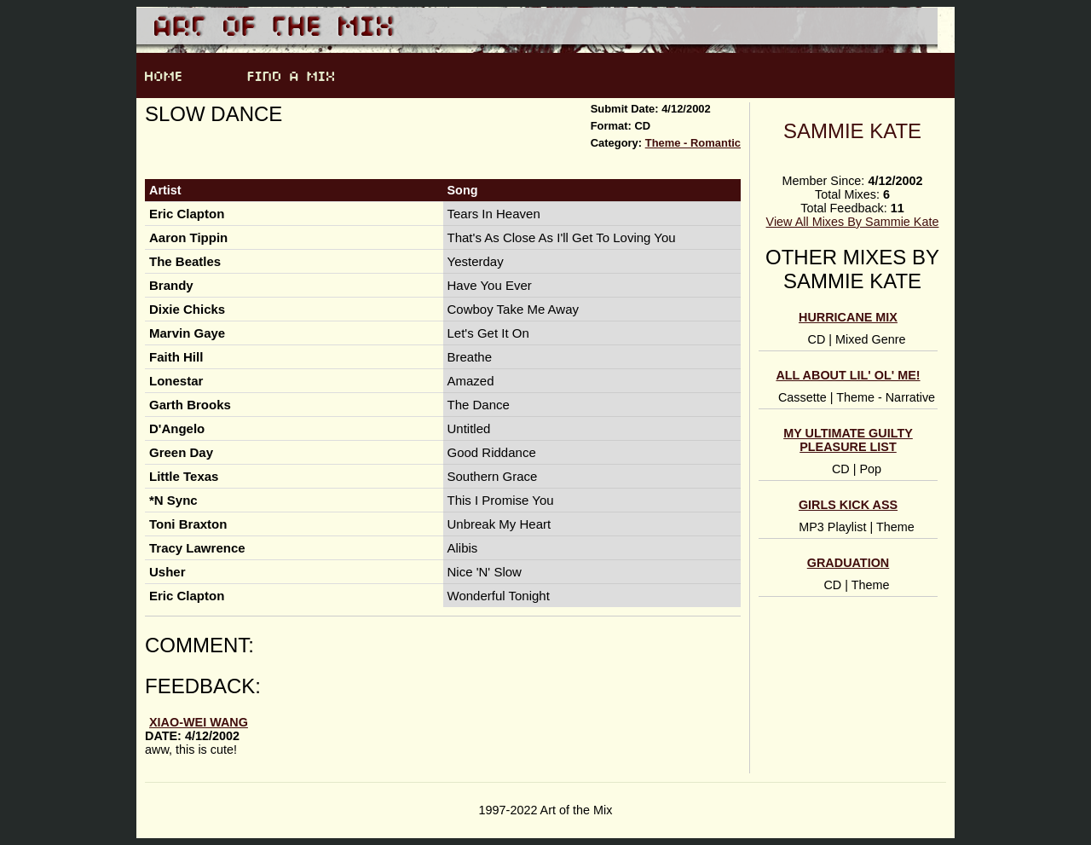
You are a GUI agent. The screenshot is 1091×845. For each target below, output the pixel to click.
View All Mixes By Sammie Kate (852, 222)
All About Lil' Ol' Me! (848, 375)
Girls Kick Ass (848, 505)
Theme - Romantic (693, 142)
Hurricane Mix (848, 317)
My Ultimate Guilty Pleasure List (848, 440)
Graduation (848, 563)
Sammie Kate (852, 130)
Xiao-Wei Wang (198, 722)
